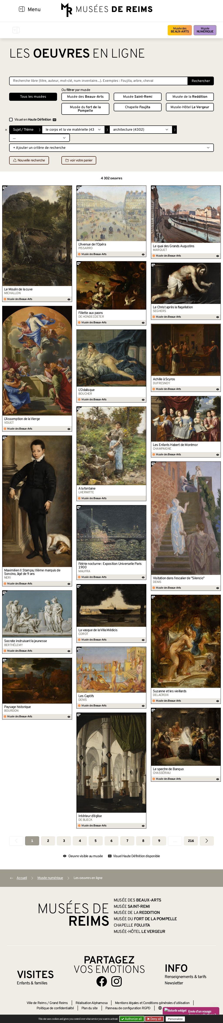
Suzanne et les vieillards (169, 691)
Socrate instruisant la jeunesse (25, 641)
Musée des (180, 30)
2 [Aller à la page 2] (48, 841)
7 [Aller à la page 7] (127, 841)
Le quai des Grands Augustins (173, 246)
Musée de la (189, 97)
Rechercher (201, 81)
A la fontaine (87, 488)
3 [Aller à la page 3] (64, 841)
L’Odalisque (86, 390)
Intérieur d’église (90, 816)
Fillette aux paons (90, 313)
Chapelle (137, 107)
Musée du (85, 109)
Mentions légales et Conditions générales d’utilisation (152, 1003)
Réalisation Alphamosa (91, 1003)
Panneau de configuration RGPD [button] (127, 1008)
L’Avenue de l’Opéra (92, 244)
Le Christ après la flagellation (173, 307)
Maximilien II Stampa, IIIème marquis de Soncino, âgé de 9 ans (32, 572)
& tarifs (185, 977)
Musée (205, 30)
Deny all (155, 1019)
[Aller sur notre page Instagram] (116, 981)
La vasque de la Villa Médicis (97, 630)
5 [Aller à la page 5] (95, 841)
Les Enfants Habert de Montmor (175, 445)
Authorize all (132, 1019)
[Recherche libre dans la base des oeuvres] (98, 81)
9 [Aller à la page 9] (159, 841)
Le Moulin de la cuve (18, 289)
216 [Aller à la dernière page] (191, 841)
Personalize (175, 1019)
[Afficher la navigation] (22, 10)
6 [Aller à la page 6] (111, 841)
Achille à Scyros (164, 379)
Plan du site (89, 1008)
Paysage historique (17, 707)
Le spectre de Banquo (168, 769)
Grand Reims (58, 1003)
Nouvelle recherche (29, 160)
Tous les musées (33, 97)
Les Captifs (86, 696)
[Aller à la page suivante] (207, 841)
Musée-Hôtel (190, 107)
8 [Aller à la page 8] (143, 841)
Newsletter (174, 983)
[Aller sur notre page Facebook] (101, 981)
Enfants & (32, 983)
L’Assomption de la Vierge (22, 419)
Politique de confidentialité (55, 1008)
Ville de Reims (37, 1003)
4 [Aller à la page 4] (80, 841)
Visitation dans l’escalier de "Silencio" (178, 578)
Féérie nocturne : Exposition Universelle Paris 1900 (110, 565)
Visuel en (35, 120)
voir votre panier (78, 160)
